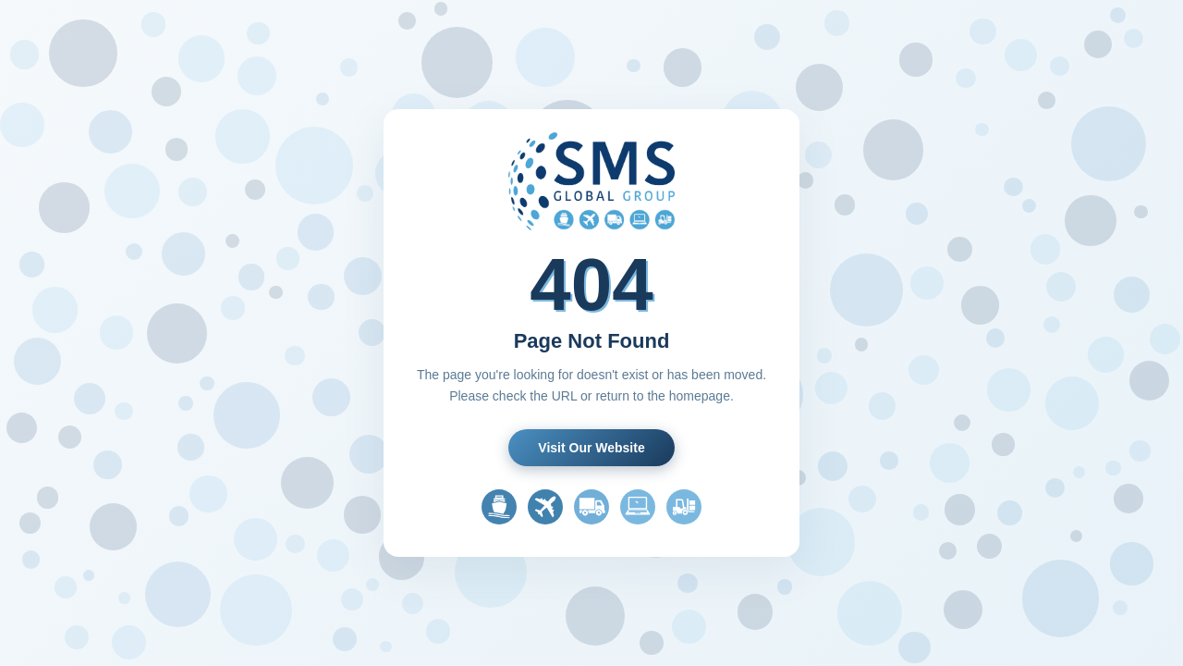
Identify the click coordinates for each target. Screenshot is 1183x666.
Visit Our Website (591, 447)
